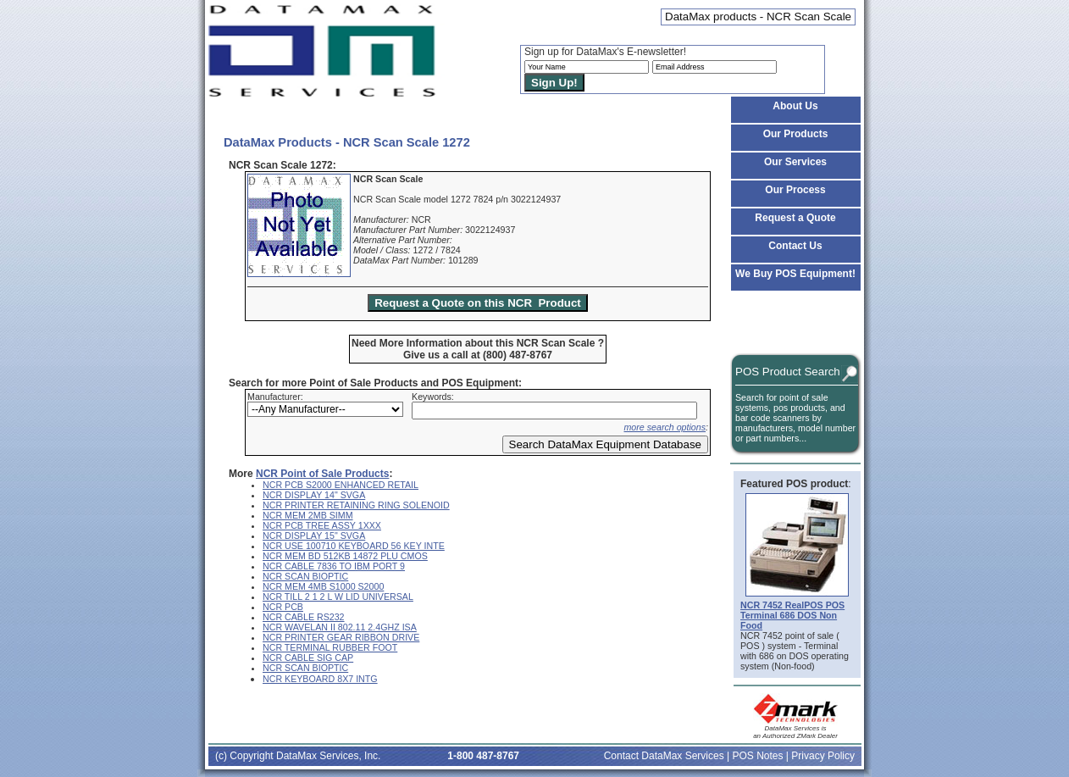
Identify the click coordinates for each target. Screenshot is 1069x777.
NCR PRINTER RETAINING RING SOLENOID (356, 505)
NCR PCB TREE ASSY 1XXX (322, 525)
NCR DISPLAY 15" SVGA (314, 535)
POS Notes (757, 756)
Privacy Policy (823, 756)
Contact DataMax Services (664, 756)
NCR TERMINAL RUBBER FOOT (330, 647)
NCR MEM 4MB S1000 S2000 (323, 586)
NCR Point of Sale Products (322, 474)
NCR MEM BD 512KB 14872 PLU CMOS (345, 556)
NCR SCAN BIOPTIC (305, 576)
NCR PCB (283, 607)
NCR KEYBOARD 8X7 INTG (320, 679)
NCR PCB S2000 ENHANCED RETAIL (340, 485)
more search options (664, 427)
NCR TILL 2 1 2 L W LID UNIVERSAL (338, 596)
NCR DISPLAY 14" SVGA (314, 495)
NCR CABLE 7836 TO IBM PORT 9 (334, 566)
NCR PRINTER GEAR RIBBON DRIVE (341, 637)
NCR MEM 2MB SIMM (308, 515)
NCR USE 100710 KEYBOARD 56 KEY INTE (354, 546)
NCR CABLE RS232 (304, 617)
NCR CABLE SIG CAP (308, 657)
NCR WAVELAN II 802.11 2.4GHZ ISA (340, 627)
